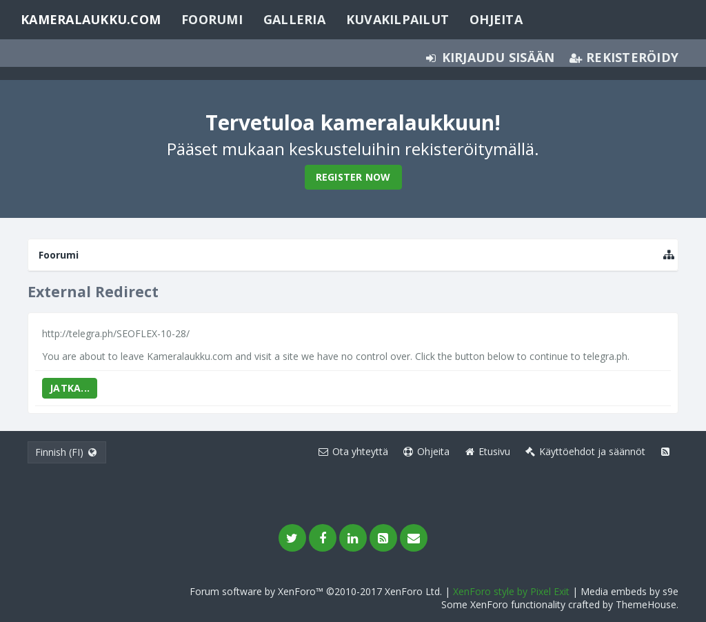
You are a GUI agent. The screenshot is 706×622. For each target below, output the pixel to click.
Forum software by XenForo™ (316, 591)
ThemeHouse (646, 604)
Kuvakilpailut (397, 19)
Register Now (353, 176)
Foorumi (212, 19)
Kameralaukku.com (91, 19)
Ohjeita (496, 19)
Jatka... (70, 387)
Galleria (294, 19)
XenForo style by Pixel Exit (511, 591)
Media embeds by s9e (629, 591)
